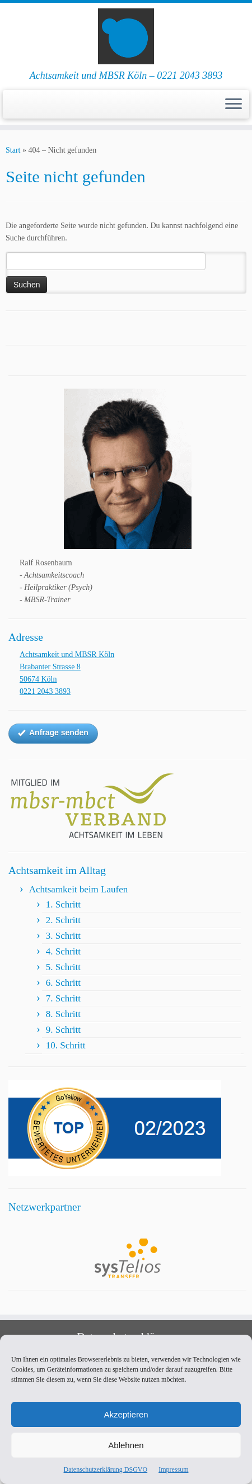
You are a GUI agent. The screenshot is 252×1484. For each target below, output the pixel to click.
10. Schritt (66, 1045)
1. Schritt (63, 904)
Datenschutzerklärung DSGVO (106, 1469)
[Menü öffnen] (233, 104)
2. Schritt (63, 920)
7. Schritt (63, 998)
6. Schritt (63, 982)
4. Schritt (63, 951)
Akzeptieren (126, 1414)
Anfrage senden (53, 733)
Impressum (173, 1469)
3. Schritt (63, 935)
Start (13, 150)
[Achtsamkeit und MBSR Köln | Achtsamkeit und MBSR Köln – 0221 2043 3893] (126, 36)
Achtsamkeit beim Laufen (78, 889)
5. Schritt (63, 967)
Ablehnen (125, 1445)
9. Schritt (63, 1029)
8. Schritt (63, 1014)
